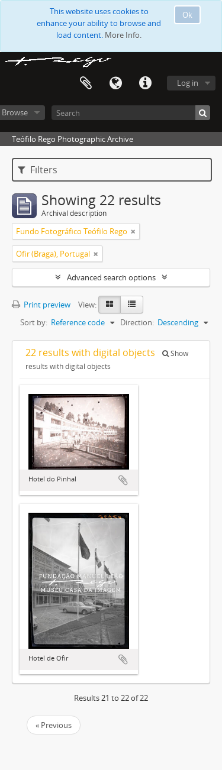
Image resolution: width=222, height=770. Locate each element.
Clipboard (86, 83)
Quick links (145, 83)
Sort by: (33, 322)
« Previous (54, 725)
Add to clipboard (123, 480)
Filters (37, 169)
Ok (187, 14)
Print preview (41, 304)
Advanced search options (111, 277)
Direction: (137, 322)
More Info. (123, 35)
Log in (187, 82)
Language (115, 83)
